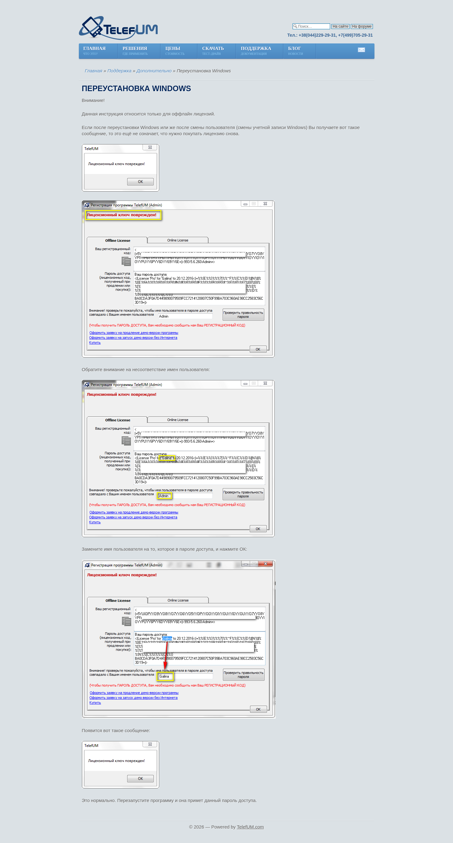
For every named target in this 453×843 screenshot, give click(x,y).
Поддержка (256, 51)
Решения (135, 51)
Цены (175, 51)
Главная (94, 51)
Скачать (213, 51)
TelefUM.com (250, 826)
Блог (296, 51)
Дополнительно (154, 70)
